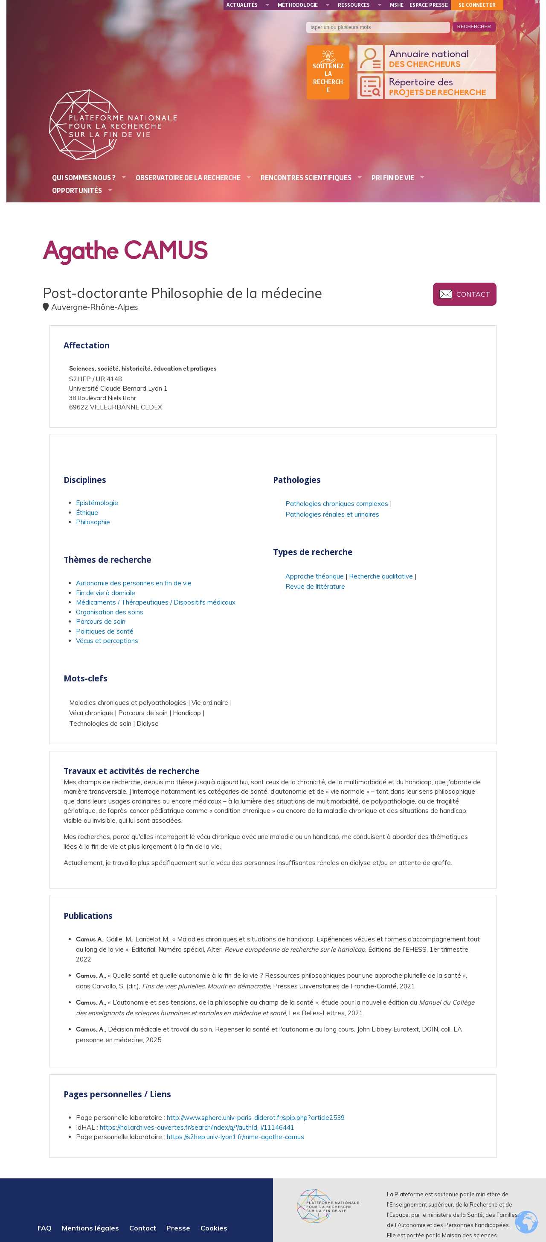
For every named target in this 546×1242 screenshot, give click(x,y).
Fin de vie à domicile (105, 593)
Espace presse (429, 5)
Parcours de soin (100, 621)
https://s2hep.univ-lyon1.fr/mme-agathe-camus (235, 1137)
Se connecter (477, 5)
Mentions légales (90, 1228)
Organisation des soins (109, 612)
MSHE (397, 5)
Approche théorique (314, 576)
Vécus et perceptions (107, 641)
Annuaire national (440, 60)
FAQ (45, 1228)
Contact (473, 294)
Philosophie (93, 522)
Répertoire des (440, 88)
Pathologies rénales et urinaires (332, 514)
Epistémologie (97, 503)
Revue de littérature (315, 586)
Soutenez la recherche (328, 78)
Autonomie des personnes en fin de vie (134, 583)
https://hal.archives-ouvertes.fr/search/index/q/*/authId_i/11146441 (197, 1127)
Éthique (87, 512)
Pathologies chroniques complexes (336, 504)
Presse (178, 1228)
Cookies (213, 1228)
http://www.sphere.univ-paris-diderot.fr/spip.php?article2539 (256, 1117)
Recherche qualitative (381, 576)
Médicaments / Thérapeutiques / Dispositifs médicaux (155, 602)
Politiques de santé (105, 631)
